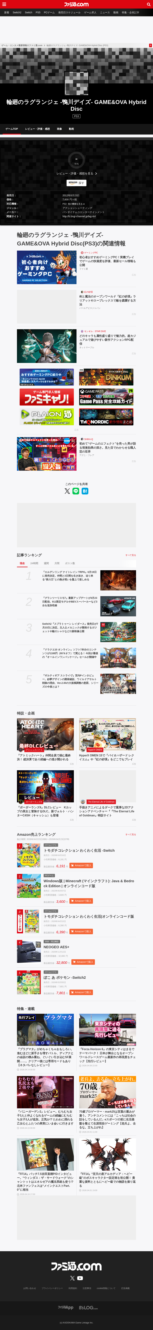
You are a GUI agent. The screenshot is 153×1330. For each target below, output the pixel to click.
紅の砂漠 (88, 292)
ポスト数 (70, 563)
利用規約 (73, 1288)
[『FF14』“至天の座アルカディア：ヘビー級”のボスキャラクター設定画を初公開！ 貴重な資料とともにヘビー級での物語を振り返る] (107, 1154)
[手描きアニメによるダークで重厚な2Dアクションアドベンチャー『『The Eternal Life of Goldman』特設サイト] (107, 786)
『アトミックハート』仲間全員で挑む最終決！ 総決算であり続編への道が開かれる (44, 757)
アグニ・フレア (86, 455)
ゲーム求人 (90, 12)
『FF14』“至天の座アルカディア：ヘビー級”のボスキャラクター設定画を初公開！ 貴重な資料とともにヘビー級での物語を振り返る (107, 1179)
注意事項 (87, 1288)
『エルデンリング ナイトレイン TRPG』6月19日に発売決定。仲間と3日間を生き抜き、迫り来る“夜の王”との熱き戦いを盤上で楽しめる (69, 576)
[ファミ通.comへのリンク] (76, 4)
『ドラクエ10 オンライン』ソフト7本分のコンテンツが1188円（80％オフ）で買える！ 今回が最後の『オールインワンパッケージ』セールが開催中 (70, 653)
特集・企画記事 (130, 12)
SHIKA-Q (88, 439)
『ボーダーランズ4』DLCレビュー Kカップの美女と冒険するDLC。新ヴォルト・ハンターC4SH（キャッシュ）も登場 (45, 811)
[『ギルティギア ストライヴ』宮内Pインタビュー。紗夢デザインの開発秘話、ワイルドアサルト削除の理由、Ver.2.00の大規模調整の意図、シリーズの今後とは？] (118, 684)
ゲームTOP (11, 128)
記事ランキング (29, 555)
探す (81, 182)
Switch (28, 12)
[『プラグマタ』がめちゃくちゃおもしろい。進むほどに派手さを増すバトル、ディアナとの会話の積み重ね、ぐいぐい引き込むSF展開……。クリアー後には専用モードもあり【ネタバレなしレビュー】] (45, 1030)
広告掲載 (125, 1288)
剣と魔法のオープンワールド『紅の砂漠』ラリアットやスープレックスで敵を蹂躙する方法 (107, 300)
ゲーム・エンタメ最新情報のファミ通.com (21, 45)
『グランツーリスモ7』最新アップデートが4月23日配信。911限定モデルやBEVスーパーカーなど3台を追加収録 (69, 601)
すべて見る (130, 555)
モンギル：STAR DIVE (95, 331)
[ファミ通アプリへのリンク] (65, 1307)
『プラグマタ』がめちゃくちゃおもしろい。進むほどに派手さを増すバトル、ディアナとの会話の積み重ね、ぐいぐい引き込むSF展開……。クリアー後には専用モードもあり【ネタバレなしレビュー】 (45, 1057)
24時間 (34, 563)
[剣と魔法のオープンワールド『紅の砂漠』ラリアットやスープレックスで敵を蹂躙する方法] (46, 307)
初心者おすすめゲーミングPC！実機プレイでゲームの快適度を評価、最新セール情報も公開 (107, 261)
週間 (46, 563)
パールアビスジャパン (90, 308)
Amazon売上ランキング (36, 834)
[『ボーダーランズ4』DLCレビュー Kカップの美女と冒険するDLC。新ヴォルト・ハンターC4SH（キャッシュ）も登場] (45, 786)
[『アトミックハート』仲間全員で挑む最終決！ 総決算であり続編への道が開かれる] (45, 734)
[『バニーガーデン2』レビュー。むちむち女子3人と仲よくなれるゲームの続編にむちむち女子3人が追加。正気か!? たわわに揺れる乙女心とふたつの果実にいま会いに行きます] (45, 1092)
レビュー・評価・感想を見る (75, 173)
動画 (115, 12)
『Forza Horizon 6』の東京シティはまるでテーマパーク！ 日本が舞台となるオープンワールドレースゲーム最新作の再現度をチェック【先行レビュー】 (107, 1055)
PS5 (38, 12)
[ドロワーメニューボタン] (4, 4)
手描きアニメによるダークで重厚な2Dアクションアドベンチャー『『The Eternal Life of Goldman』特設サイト (106, 811)
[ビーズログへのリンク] (88, 1307)
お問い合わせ (29, 1288)
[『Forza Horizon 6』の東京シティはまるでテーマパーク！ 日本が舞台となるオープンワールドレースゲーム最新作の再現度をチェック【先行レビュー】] (107, 1030)
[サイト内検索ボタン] (149, 4)
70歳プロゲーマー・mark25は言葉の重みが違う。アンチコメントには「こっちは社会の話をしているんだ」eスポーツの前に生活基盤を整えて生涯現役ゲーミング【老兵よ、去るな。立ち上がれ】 (107, 1119)
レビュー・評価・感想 (37, 128)
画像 (59, 128)
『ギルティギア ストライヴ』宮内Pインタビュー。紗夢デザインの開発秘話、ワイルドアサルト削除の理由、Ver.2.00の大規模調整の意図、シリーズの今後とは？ (70, 681)
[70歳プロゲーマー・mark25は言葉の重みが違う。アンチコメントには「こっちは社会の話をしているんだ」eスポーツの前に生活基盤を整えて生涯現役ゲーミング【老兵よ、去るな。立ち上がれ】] (107, 1092)
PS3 (76, 116)
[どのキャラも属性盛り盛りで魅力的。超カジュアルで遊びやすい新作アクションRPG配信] (46, 346)
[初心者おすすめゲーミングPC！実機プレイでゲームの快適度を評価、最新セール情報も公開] (46, 267)
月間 (56, 563)
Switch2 (17, 12)
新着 (6, 12)
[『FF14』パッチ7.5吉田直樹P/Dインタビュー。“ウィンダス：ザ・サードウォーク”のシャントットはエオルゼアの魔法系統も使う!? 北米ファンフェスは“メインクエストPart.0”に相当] (45, 1154)
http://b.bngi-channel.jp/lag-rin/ (79, 216)
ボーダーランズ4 (34, 802)
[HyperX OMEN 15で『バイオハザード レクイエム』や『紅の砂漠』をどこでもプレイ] (107, 734)
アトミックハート (34, 750)
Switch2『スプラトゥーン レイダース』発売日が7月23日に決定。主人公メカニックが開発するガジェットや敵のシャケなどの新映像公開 (70, 627)
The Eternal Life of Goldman (101, 802)
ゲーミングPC (91, 252)
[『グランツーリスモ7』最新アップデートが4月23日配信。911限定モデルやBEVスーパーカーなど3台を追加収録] (118, 606)
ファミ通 (83, 269)
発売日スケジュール (69, 12)
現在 (22, 563)
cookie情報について (106, 1288)
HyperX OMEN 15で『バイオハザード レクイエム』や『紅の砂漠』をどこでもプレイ (106, 757)
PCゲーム (49, 12)
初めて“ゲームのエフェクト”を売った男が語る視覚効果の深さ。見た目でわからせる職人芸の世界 (107, 447)
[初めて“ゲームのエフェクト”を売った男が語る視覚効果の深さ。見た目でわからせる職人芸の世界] (46, 454)
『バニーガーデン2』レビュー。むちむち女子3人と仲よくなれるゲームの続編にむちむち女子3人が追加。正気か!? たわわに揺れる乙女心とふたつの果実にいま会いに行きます (45, 1117)
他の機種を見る (75, 204)
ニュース (105, 12)
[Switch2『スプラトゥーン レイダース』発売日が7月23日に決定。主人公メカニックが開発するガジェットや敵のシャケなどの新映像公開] (118, 632)
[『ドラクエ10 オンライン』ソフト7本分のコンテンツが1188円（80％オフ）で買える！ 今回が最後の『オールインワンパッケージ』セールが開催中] (118, 658)
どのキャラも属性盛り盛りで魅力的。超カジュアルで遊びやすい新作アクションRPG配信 (107, 339)
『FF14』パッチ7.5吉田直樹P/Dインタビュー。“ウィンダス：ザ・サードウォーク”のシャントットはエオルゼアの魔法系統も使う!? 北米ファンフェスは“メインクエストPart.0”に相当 (45, 1181)
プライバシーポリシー (52, 1288)
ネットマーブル (86, 347)
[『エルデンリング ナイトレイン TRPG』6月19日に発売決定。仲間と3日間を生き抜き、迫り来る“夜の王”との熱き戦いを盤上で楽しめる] (118, 580)
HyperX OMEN (95, 750)
